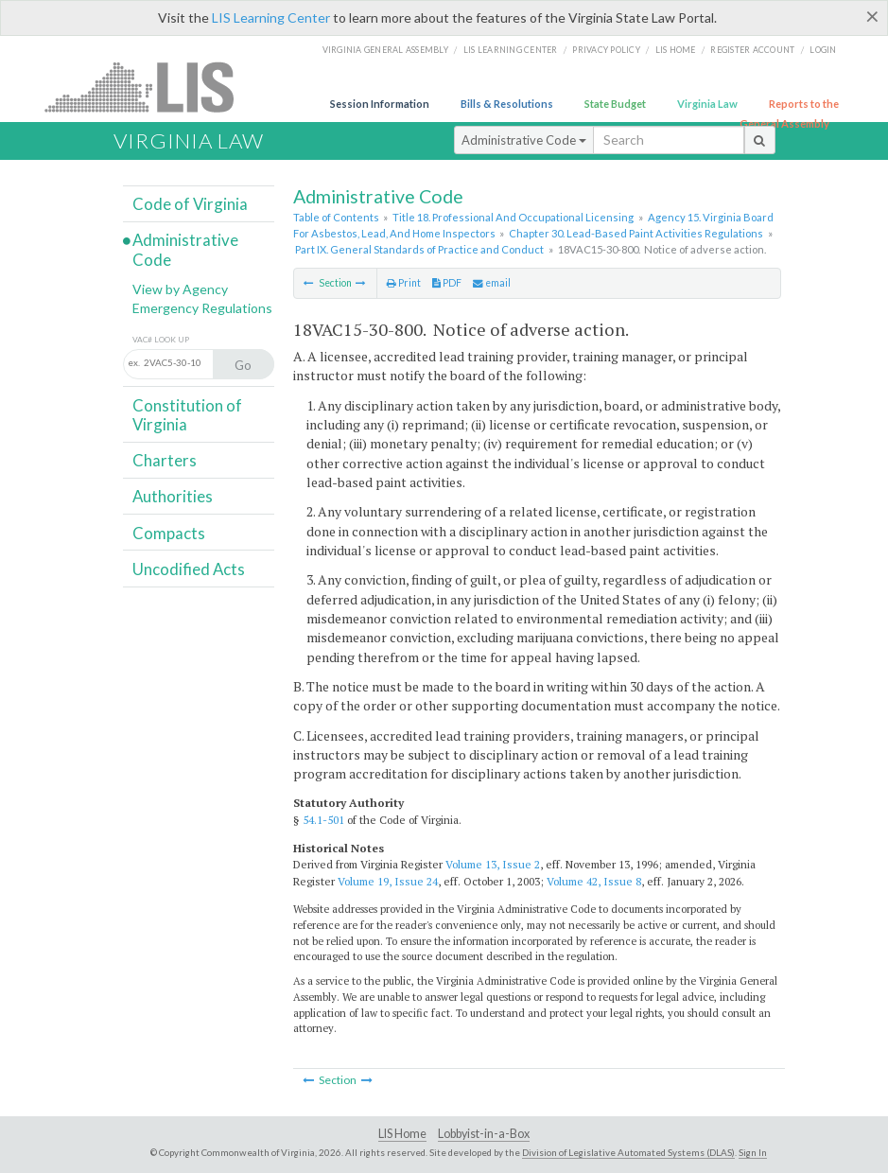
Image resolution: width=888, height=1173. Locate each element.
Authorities (172, 496)
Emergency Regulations (202, 308)
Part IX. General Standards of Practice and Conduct (419, 249)
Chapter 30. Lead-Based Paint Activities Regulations (636, 233)
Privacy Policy (606, 49)
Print (404, 283)
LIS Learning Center (271, 17)
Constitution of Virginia (187, 414)
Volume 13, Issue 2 (492, 864)
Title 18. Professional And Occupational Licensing (513, 217)
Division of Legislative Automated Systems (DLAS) (628, 1152)
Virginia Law (707, 103)
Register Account (752, 49)
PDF (446, 283)
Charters (164, 460)
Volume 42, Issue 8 (594, 881)
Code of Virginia (190, 204)
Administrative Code (523, 140)
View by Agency (180, 289)
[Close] (872, 16)
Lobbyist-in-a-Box (484, 1134)
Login (823, 49)
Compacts (168, 533)
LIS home (675, 49)
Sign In (753, 1152)
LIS (149, 87)
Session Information (379, 103)
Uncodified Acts (188, 569)
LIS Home (402, 1134)
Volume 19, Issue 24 (388, 881)
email (492, 283)
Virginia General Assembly (385, 49)
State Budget (615, 103)
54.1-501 (323, 820)
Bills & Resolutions (507, 103)
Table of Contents (336, 217)
